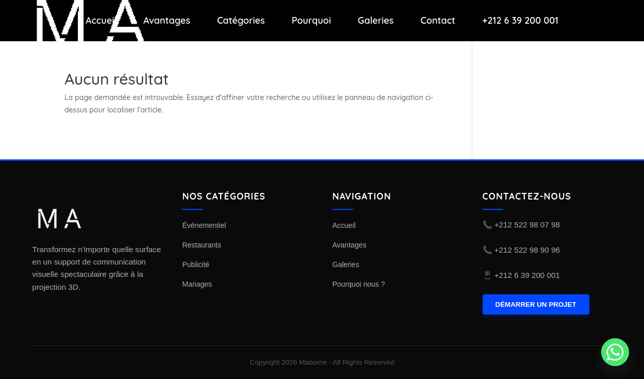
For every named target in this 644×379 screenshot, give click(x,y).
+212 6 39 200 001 (520, 20)
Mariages (197, 284)
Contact (437, 20)
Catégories (241, 20)
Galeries (376, 20)
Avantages (166, 20)
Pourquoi (311, 20)
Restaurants (201, 245)
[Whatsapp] (615, 352)
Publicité (195, 264)
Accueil (101, 20)
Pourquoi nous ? (359, 284)
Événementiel (204, 225)
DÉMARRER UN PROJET (536, 304)
